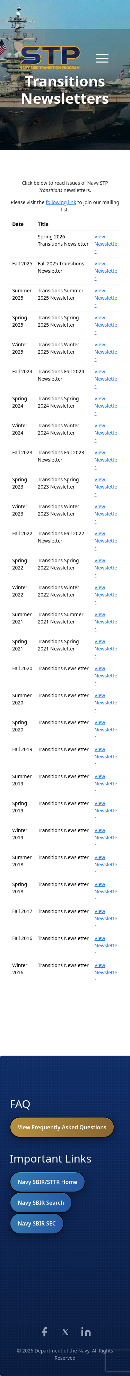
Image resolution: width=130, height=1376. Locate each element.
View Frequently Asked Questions (62, 1127)
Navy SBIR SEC (37, 1223)
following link (61, 202)
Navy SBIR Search (41, 1202)
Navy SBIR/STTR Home (47, 1182)
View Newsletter (106, 243)
